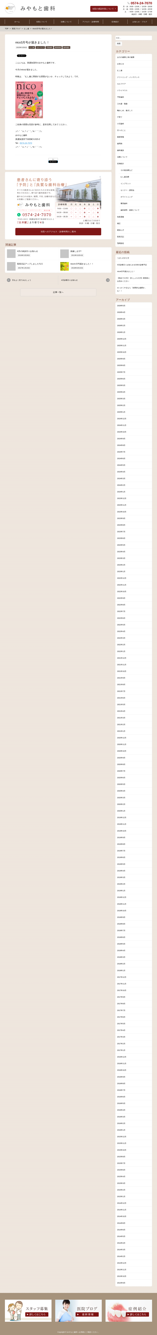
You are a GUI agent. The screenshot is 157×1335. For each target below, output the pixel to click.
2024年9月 (121, 439)
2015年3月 (121, 1183)
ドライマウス (122, 90)
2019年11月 (121, 824)
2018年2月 (121, 964)
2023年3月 (121, 558)
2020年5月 (121, 784)
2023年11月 (121, 505)
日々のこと (121, 130)
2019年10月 (121, 831)
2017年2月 (121, 1044)
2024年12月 (121, 419)
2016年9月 (121, 1077)
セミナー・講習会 (127, 190)
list (53, 159)
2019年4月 (121, 871)
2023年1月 (121, 571)
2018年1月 (121, 970)
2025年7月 (121, 372)
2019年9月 (121, 837)
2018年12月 (121, 897)
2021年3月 (121, 718)
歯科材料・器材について (130, 210)
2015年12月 (121, 1137)
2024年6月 (121, 458)
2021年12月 (121, 658)
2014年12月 (121, 1203)
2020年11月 (121, 744)
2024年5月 (121, 465)
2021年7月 (121, 691)
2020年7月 (121, 771)
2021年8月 (121, 684)
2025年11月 (121, 345)
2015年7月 (121, 1163)
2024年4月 (121, 472)
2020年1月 (121, 811)
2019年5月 (121, 864)
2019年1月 (121, 891)
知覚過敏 (120, 217)
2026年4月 (121, 312)
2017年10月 (121, 990)
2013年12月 (121, 1263)
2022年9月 (121, 598)
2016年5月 (121, 1103)
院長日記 (120, 237)
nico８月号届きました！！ (82, 264)
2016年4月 (121, 1110)
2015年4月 (121, 1176)
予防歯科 (49, 47)
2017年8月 (121, 1004)
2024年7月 (121, 452)
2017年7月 (121, 1010)
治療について (122, 157)
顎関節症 (120, 243)
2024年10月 (121, 432)
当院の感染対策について (103, 9)
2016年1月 (121, 1130)
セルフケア (40, 47)
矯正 (119, 223)
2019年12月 (121, 817)
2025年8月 (121, 365)
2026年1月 (121, 332)
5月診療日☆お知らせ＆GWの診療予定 (132, 265)
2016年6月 (121, 1097)
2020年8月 (121, 764)
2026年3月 (121, 319)
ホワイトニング (127, 197)
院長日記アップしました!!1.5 (30, 264)
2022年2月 (121, 645)
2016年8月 (121, 1083)
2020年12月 (121, 738)
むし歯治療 (125, 177)
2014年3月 (121, 1250)
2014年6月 (121, 1230)
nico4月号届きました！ (126, 271)
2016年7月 (121, 1090)
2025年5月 (121, 385)
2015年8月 (121, 1157)
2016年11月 (121, 1063)
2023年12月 (121, 498)
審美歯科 (124, 203)
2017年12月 (121, 977)
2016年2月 (121, 1123)
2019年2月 (121, 884)
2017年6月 (121, 1017)
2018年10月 (121, 911)
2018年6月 (121, 937)
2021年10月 (121, 671)
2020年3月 (121, 798)
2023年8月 (121, 525)
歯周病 (119, 144)
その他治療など (127, 170)
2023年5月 (121, 545)
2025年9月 (121, 359)
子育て (119, 117)
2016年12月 (121, 1057)
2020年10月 (121, 751)
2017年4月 (121, 1030)
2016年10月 (121, 1070)
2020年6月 (121, 778)
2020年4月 (121, 791)
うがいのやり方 (123, 258)
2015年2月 (121, 1190)
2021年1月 (121, 731)
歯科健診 (66, 47)
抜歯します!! (75, 251)
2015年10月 (121, 1150)
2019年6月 (121, 857)
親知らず (120, 230)
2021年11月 (121, 665)
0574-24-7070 (26, 143)
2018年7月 (121, 930)
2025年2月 (121, 405)
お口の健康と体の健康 (125, 57)
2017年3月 (121, 1037)
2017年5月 (121, 1024)
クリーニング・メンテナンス (128, 77)
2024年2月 (121, 485)
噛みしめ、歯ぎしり (125, 110)
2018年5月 (121, 944)
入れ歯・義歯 (122, 104)
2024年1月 (121, 492)
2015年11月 (121, 1143)
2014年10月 (121, 1216)
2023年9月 (121, 518)
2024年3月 (121, 478)
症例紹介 (120, 164)
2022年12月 (121, 578)
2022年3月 (121, 638)
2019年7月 (121, 851)
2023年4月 (121, 552)
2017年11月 (121, 984)
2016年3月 (121, 1117)
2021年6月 (121, 698)
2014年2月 (121, 1256)
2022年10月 (121, 591)
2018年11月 (121, 904)
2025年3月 (121, 399)
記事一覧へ (58, 292)
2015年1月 (121, 1196)
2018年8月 (121, 924)
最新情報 (58, 47)
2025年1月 (121, 412)
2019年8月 (121, 844)
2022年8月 (121, 605)
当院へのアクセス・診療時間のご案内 (58, 232)
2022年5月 (121, 625)
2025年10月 (121, 352)
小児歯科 (120, 124)
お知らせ (120, 64)
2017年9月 (121, 997)
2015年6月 (121, 1170)
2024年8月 (121, 445)
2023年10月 (121, 512)
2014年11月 (121, 1210)
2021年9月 (121, 678)
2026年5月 (121, 306)
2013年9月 (121, 1283)
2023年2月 (121, 565)
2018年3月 (121, 957)
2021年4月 (121, 711)
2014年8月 (121, 1223)
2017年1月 (121, 1050)
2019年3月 (121, 877)
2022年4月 (121, 631)
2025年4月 (121, 392)
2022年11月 (121, 585)
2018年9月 (121, 917)
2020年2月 (121, 804)
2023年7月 (121, 532)
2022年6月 (121, 618)
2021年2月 (121, 724)
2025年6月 (121, 379)
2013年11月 (121, 1270)
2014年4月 (121, 1243)
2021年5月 (121, 704)
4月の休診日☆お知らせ (27, 251)
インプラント (126, 184)
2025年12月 (121, 339)
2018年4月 (121, 950)
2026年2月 (121, 325)
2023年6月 (121, 538)
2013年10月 (121, 1276)
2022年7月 (121, 611)
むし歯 (32, 47)
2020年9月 (121, 758)
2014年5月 (121, 1236)
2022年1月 (121, 651)
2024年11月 (121, 425)
